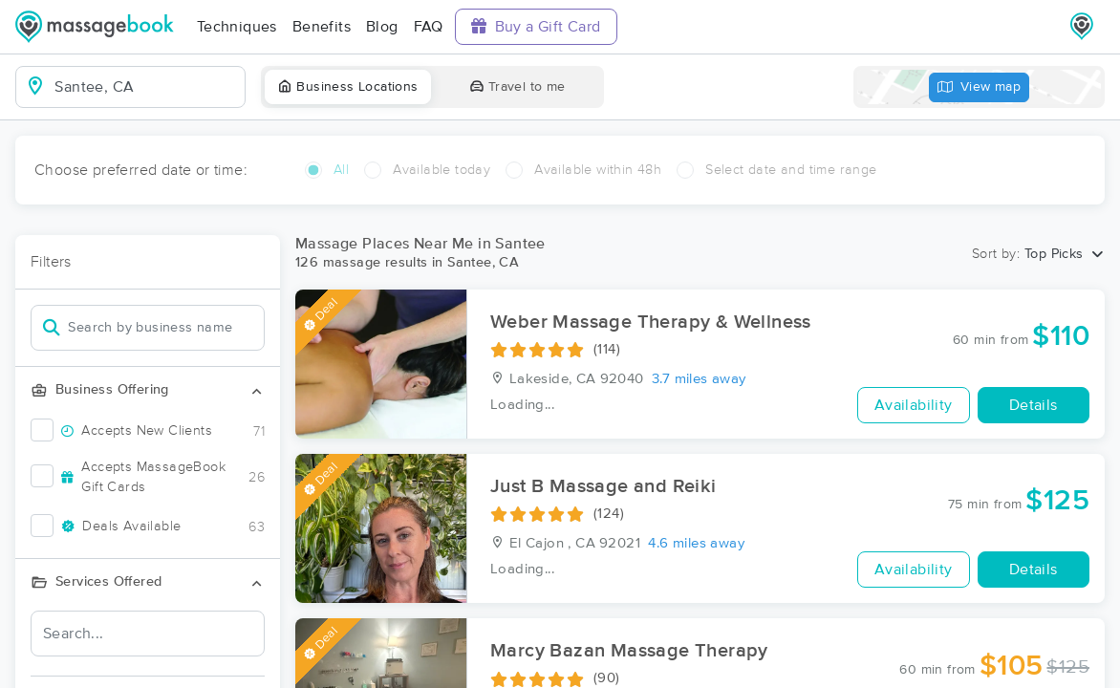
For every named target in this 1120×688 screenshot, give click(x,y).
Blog (382, 26)
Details (1033, 405)
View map (979, 87)
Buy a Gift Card (536, 26)
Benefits (321, 26)
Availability (913, 405)
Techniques (237, 26)
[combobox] (145, 86)
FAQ (428, 26)
